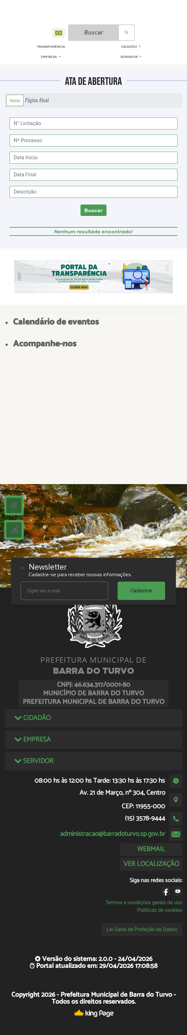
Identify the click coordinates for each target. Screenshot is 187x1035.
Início (15, 100)
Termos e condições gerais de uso (143, 902)
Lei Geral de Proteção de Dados (141, 929)
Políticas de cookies (159, 910)
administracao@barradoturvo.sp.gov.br (112, 834)
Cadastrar (141, 591)
